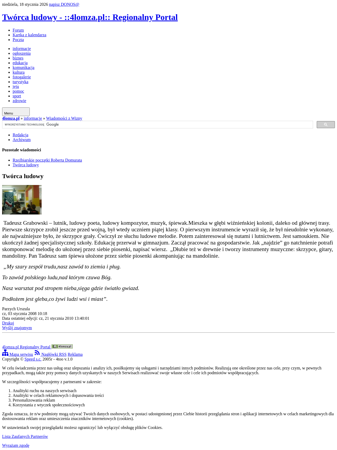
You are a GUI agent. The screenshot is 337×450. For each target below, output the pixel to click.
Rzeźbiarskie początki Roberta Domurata (47, 160)
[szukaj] (157, 124)
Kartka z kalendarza (29, 35)
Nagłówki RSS (50, 354)
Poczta (18, 39)
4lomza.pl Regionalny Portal (37, 347)
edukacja (20, 63)
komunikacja (23, 67)
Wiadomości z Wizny (64, 118)
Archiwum (22, 139)
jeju (16, 86)
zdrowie (19, 100)
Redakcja (20, 135)
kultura (18, 72)
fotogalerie (22, 77)
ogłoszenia (22, 53)
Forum (18, 30)
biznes (18, 58)
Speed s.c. (32, 359)
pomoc (18, 91)
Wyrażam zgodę (15, 445)
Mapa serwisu (17, 354)
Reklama (75, 354)
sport (17, 96)
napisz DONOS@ (64, 4)
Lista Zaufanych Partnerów (25, 436)
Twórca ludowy (26, 165)
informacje (22, 48)
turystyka (20, 81)
